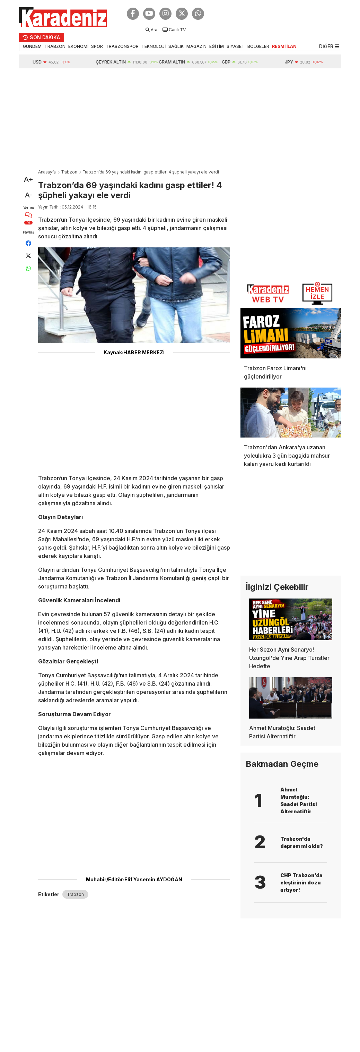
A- (28, 195)
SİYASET (236, 46)
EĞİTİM (216, 46)
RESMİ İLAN (284, 46)
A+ (28, 179)
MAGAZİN (196, 46)
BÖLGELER (258, 46)
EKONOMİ (78, 46)
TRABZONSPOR (122, 46)
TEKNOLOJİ (153, 46)
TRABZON (54, 46)
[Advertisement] (180, 120)
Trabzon (69, 172)
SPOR (97, 46)
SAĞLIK (176, 46)
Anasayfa (47, 172)
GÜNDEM (32, 46)
